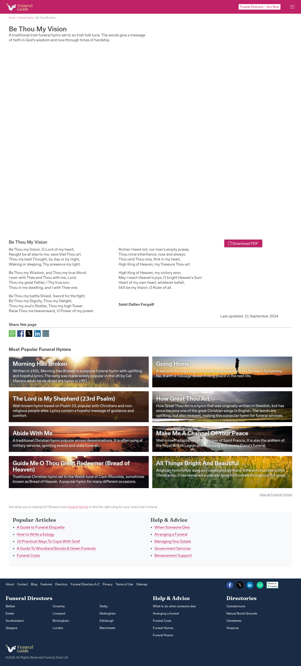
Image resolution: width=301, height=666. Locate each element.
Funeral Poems (163, 635)
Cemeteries (233, 620)
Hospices (232, 628)
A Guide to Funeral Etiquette (41, 527)
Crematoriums (235, 606)
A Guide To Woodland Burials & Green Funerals (56, 548)
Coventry (59, 606)
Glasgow (11, 628)
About (10, 584)
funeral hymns (78, 507)
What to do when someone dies (174, 606)
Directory (61, 584)
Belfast (10, 606)
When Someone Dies (172, 527)
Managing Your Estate (172, 541)
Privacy (108, 584)
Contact (22, 584)
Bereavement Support (173, 555)
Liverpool (59, 613)
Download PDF (243, 243)
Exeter (10, 613)
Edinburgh (107, 620)
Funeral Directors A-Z (85, 584)
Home (12, 17)
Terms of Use (124, 584)
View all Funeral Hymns (275, 494)
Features (46, 584)
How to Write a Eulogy (35, 534)
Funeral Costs (28, 555)
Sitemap (141, 584)
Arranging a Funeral (170, 534)
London (58, 628)
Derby (104, 606)
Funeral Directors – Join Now (259, 6)
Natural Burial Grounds (241, 613)
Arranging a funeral (166, 613)
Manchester (107, 628)
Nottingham (108, 613)
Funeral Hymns (25, 17)
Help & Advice (171, 598)
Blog (34, 584)
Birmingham (61, 620)
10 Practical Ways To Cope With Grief (48, 541)
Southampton (15, 620)
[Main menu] (292, 6)
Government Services (172, 548)
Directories (241, 598)
